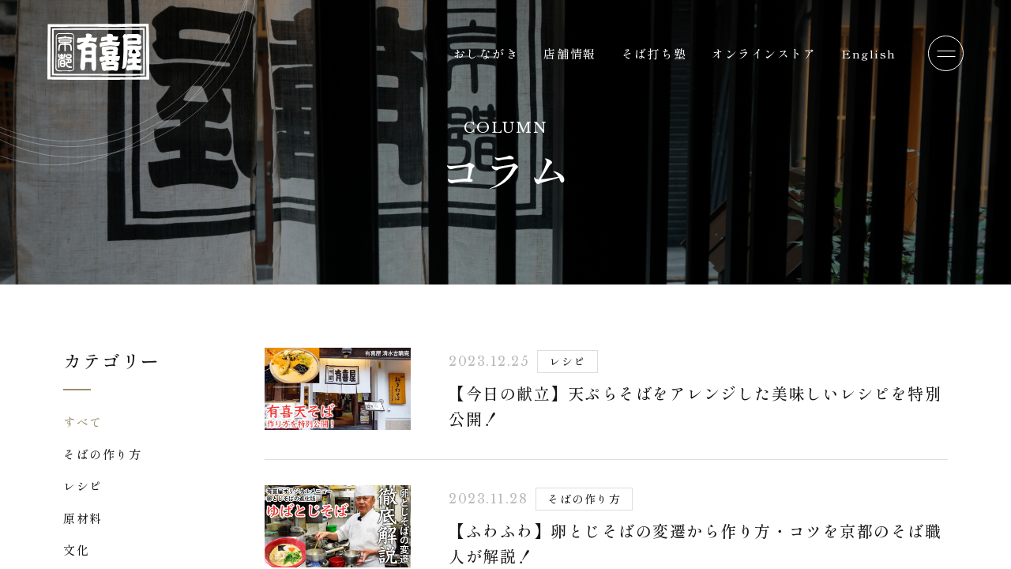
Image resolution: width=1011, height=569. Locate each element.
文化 (76, 549)
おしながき (486, 53)
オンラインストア (764, 53)
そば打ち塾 (654, 53)
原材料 (83, 518)
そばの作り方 (102, 454)
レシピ (83, 485)
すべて (83, 421)
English (868, 53)
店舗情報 (569, 53)
